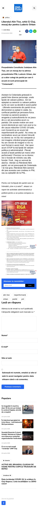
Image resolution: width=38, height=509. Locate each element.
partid (14, 299)
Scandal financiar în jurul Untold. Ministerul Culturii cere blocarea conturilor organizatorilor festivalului (12, 435)
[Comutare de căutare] (34, 8)
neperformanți (20, 295)
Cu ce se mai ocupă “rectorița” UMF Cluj (9, 447)
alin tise (6, 295)
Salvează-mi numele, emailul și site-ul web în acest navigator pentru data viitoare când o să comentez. (19, 376)
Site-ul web (7, 358)
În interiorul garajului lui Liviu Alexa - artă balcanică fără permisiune (12, 422)
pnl (22, 299)
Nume (5, 335)
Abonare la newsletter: (14, 281)
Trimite (30, 285)
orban (5, 299)
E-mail (5, 347)
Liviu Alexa (6, 30)
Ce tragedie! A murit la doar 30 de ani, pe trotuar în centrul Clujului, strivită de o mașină (11, 409)
